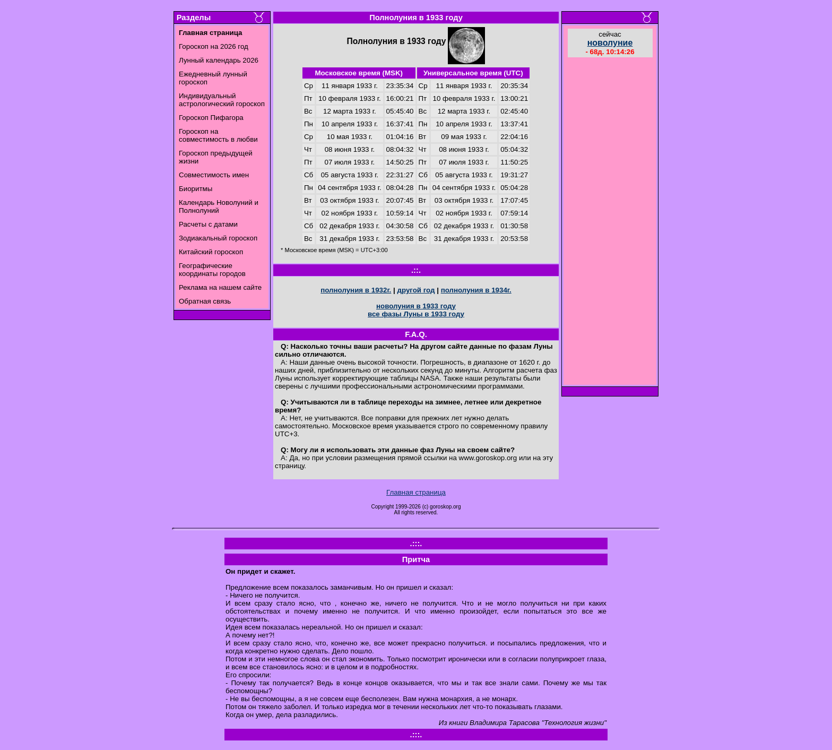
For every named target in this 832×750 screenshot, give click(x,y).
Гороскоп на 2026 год (213, 46)
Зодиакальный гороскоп (218, 238)
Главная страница (416, 492)
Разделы (194, 17)
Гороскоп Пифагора (211, 118)
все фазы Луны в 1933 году (416, 314)
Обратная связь (205, 301)
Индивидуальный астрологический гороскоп (222, 100)
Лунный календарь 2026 (218, 60)
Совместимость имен (214, 175)
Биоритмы (195, 189)
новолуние (610, 42)
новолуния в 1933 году (416, 306)
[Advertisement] (610, 222)
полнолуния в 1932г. (355, 290)
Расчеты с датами (208, 224)
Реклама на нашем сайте (220, 287)
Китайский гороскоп (211, 252)
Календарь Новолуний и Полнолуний (218, 206)
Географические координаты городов (212, 270)
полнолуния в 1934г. (476, 290)
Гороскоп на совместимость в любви (218, 135)
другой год (416, 290)
